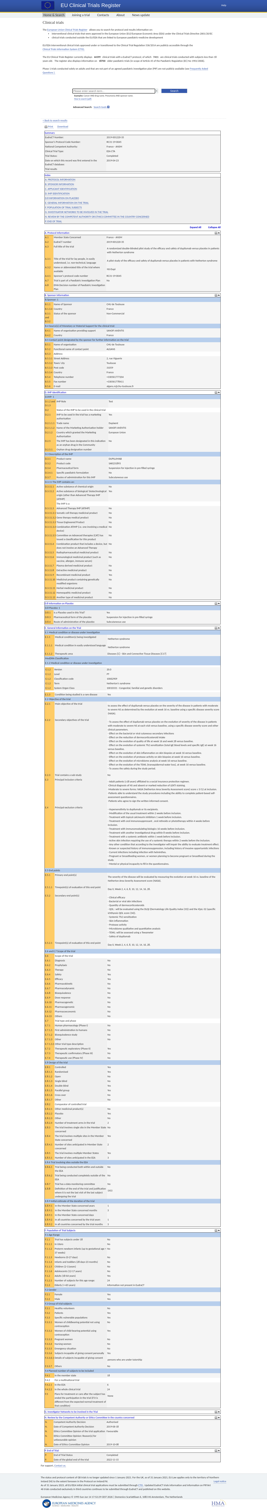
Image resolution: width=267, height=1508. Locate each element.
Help (223, 5)
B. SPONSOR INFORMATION (59, 184)
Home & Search (53, 15)
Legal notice (220, 1481)
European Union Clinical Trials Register (67, 29)
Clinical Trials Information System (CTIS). (64, 49)
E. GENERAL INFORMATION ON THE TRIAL (67, 202)
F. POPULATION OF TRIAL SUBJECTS (63, 207)
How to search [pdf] (82, 99)
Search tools (100, 107)
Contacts (103, 15)
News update (141, 15)
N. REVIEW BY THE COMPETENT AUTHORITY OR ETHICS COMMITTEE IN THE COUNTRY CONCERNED (97, 216)
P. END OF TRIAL (53, 221)
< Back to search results (55, 120)
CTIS (140, 1485)
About (120, 15)
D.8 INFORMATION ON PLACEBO (62, 198)
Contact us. (60, 1465)
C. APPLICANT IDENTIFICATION (61, 188)
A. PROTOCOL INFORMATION (60, 179)
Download (62, 126)
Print (49, 126)
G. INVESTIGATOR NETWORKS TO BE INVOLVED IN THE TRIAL (76, 212)
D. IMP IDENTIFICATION (57, 193)
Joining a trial (81, 15)
